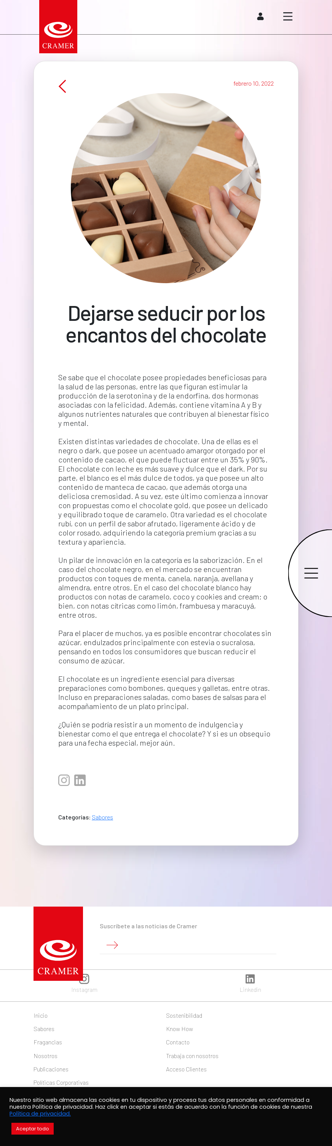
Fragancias (48, 1042)
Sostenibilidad (184, 1015)
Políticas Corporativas (61, 1082)
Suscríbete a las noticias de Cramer (148, 925)
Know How (179, 1028)
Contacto (178, 1042)
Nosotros (45, 1055)
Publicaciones (51, 1069)
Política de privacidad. (40, 1113)
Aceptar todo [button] (32, 1128)
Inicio (41, 1015)
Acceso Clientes (186, 1069)
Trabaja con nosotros (192, 1055)
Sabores (102, 823)
